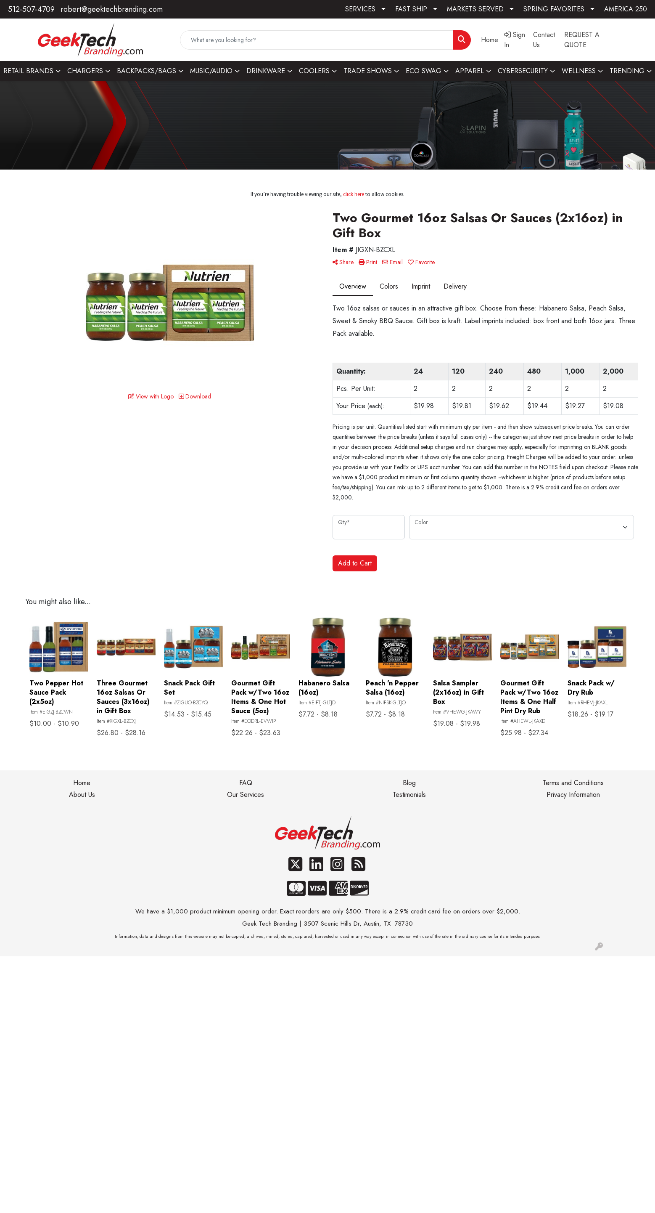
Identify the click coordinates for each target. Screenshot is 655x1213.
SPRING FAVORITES (553, 9)
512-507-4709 (31, 9)
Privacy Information (573, 794)
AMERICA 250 (625, 9)
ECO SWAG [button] (423, 71)
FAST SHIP (411, 9)
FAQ (245, 783)
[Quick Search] (316, 40)
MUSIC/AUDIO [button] (211, 71)
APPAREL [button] (469, 71)
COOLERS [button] (314, 71)
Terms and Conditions (573, 783)
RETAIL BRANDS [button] (28, 71)
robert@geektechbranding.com (112, 9)
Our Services (245, 794)
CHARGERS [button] (85, 71)
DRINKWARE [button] (265, 71)
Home (81, 783)
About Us (82, 794)
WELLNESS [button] (579, 71)
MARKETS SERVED (475, 9)
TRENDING (627, 71)
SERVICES (360, 9)
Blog (409, 783)
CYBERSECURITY (523, 71)
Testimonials (409, 794)
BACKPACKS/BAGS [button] (146, 71)
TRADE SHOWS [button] (367, 71)
